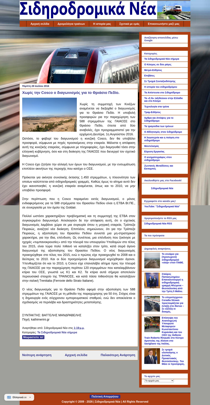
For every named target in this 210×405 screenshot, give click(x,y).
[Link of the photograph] (49, 115)
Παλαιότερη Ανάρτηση (118, 355)
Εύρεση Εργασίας (154, 151)
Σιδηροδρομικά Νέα (162, 188)
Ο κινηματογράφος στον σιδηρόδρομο (158, 158)
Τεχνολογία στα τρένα (156, 106)
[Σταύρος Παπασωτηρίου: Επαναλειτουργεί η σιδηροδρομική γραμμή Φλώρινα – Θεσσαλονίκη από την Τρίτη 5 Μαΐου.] (152, 287)
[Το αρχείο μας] (159, 380)
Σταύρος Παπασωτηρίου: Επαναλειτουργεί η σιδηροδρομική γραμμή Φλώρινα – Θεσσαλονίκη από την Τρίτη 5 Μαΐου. (172, 283)
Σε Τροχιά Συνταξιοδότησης (160, 81)
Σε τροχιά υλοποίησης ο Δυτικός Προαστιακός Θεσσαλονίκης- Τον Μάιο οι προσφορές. (173, 356)
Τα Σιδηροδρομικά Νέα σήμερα (57, 332)
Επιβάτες (149, 75)
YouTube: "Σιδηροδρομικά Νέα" (162, 206)
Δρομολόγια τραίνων (71, 23)
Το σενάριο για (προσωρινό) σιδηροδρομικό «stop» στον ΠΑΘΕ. (173, 258)
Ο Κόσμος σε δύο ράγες (157, 64)
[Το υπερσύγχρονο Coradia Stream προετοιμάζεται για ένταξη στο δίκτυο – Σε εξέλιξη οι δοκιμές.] (152, 310)
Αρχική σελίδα (40, 23)
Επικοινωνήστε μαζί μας (163, 23)
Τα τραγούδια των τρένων (158, 126)
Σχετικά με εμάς (129, 23)
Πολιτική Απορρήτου (105, 396)
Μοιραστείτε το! (33, 337)
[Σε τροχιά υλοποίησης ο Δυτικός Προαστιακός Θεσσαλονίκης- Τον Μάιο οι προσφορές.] (152, 363)
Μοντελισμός (151, 146)
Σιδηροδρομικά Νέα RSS (158, 223)
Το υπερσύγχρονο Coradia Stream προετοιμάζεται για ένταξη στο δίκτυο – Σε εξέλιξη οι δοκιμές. (173, 304)
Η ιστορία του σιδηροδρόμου (160, 87)
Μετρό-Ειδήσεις (153, 70)
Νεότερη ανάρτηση (36, 355)
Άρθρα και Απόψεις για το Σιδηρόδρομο (158, 119)
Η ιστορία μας (102, 23)
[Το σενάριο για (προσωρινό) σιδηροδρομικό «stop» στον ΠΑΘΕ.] (152, 267)
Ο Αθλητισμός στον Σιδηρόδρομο (163, 131)
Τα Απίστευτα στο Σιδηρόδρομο (162, 92)
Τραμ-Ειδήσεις (152, 112)
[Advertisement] (79, 56)
